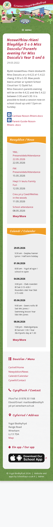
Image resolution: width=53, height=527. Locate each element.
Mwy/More (19, 216)
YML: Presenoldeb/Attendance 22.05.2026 (26, 155)
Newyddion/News (18, 371)
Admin (41, 476)
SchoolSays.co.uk (25, 476)
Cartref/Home (16, 367)
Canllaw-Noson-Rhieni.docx (27, 115)
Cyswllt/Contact (17, 380)
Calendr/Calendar (18, 375)
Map (11, 437)
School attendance (23, 207)
